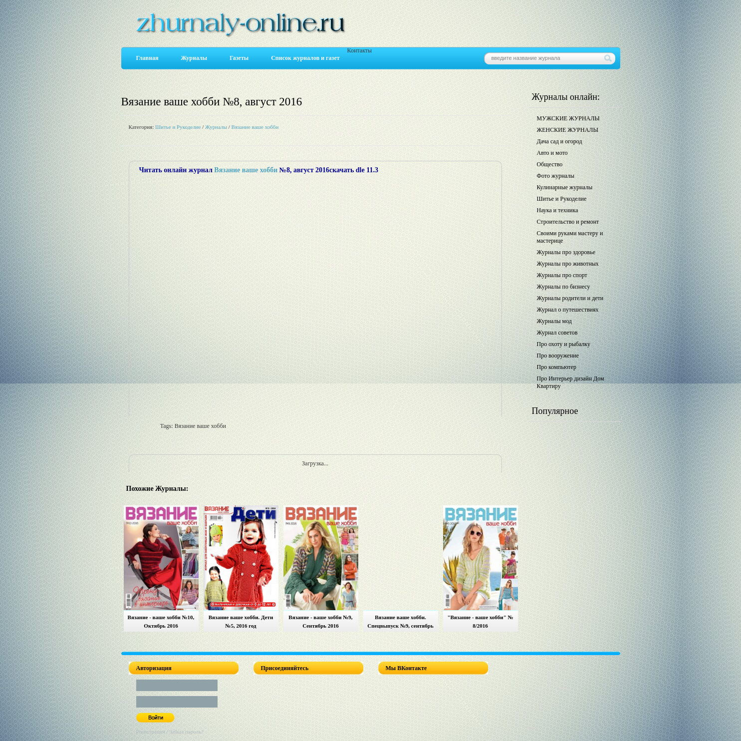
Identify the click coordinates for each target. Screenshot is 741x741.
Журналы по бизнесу (563, 286)
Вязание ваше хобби (255, 127)
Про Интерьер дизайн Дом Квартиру (570, 382)
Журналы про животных (568, 263)
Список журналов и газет (305, 57)
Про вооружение (558, 355)
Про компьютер (557, 367)
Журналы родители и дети (570, 298)
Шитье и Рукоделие (178, 127)
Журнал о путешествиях (568, 309)
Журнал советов (557, 332)
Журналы (194, 57)
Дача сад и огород (559, 141)
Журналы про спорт (562, 275)
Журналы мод (554, 321)
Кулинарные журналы (565, 187)
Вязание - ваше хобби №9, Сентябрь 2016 (320, 621)
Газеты (239, 57)
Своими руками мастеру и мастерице (570, 237)
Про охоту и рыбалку (564, 344)
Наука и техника (557, 210)
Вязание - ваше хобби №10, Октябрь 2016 (161, 621)
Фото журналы (556, 175)
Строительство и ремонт (568, 221)
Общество (550, 164)
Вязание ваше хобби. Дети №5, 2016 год (241, 621)
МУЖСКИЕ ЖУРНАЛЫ (568, 118)
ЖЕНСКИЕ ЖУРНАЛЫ (567, 129)
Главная (147, 57)
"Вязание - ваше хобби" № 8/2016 (480, 621)
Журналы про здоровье (566, 252)
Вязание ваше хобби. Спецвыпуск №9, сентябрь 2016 (400, 623)
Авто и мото (552, 152)
